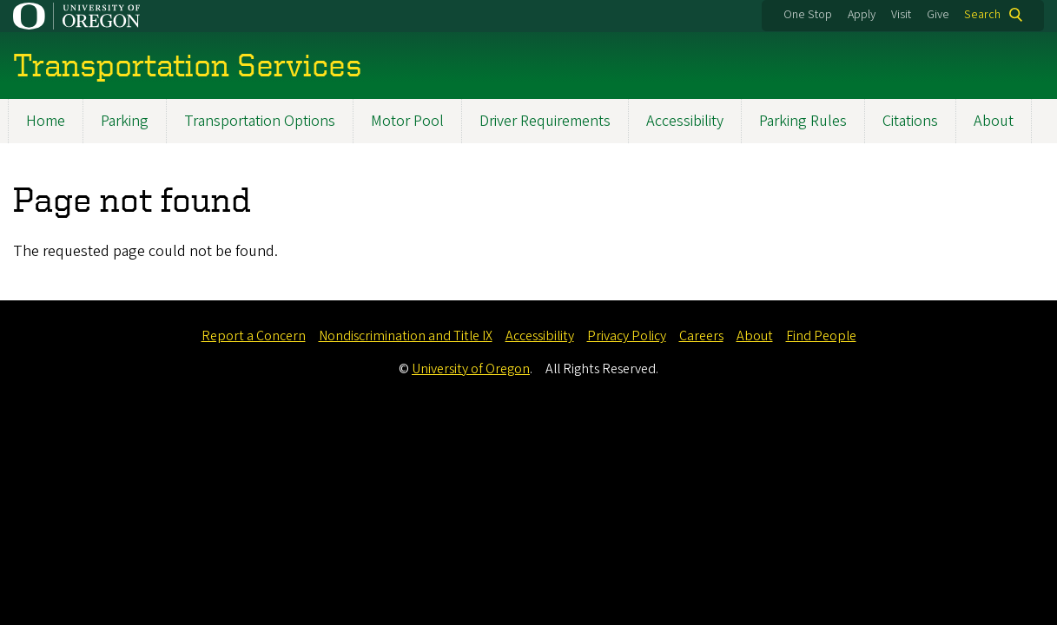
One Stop (807, 14)
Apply (861, 14)
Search (982, 14)
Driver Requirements (545, 121)
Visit (901, 14)
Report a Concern (253, 335)
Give (938, 14)
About (994, 121)
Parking (125, 121)
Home (45, 121)
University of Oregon (471, 368)
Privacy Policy (626, 335)
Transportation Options (259, 121)
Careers (701, 335)
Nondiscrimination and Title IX (405, 335)
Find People (821, 335)
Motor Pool (407, 121)
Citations (910, 121)
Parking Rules (803, 121)
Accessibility (684, 121)
